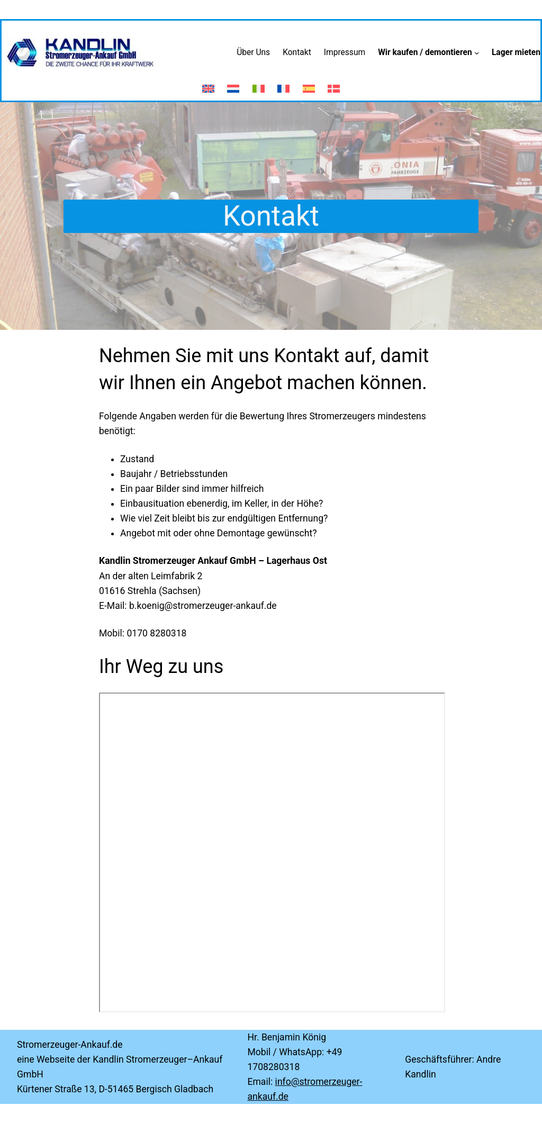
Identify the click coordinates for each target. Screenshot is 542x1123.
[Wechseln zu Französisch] (283, 84)
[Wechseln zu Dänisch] (333, 84)
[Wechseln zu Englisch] (208, 84)
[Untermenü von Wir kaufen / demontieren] (476, 52)
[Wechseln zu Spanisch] (308, 84)
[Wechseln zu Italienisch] (258, 84)
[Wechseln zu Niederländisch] (233, 84)
